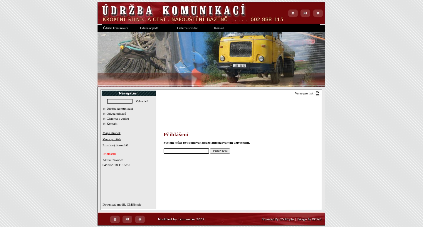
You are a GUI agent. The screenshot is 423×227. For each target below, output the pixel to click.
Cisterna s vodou (118, 118)
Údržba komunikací (120, 108)
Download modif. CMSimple (122, 204)
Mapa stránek (111, 133)
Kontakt (112, 123)
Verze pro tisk (304, 93)
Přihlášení (109, 153)
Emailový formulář (115, 145)
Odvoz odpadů (116, 113)
